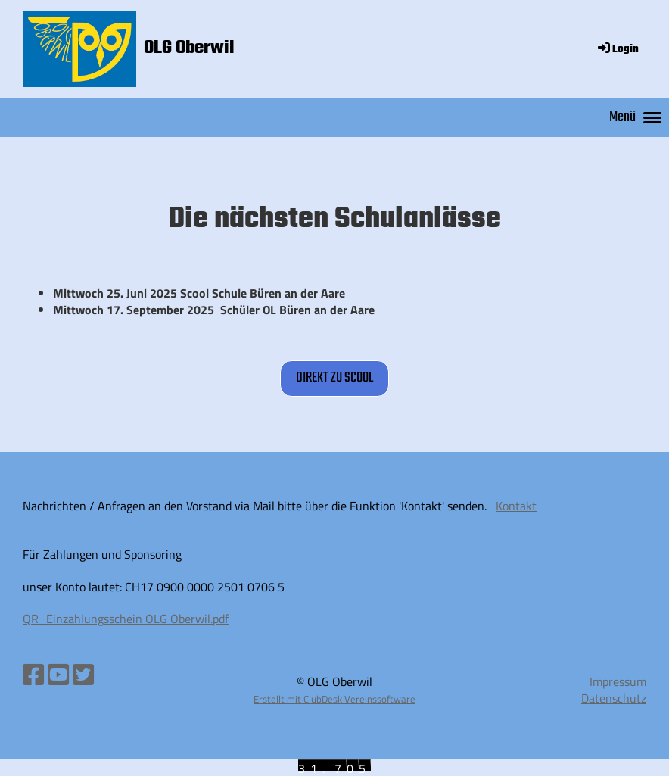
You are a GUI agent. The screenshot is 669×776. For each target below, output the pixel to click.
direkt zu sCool (334, 377)
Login (617, 49)
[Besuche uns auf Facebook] (33, 674)
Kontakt (516, 506)
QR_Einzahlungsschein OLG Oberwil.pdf (126, 618)
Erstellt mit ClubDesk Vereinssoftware (334, 698)
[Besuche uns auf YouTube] (58, 674)
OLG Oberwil (189, 48)
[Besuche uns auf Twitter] (83, 674)
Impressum (618, 681)
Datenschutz (613, 698)
